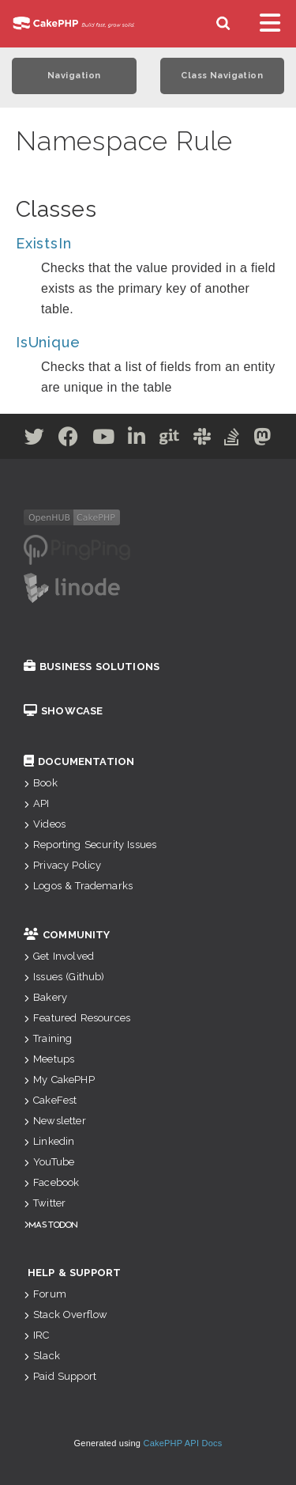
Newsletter (55, 1121)
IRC (37, 1335)
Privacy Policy (62, 865)
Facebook (51, 1182)
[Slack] (202, 439)
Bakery (45, 997)
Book (41, 783)
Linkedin (49, 1141)
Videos (45, 824)
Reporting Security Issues (90, 844)
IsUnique (48, 342)
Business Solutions (91, 666)
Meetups (49, 1059)
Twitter (45, 1203)
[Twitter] (35, 439)
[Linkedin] (137, 439)
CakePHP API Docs (183, 1443)
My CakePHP (59, 1079)
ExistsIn (43, 243)
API (37, 803)
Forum (45, 1294)
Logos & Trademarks (78, 886)
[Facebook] (69, 439)
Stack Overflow (65, 1314)
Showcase (63, 711)
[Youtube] (104, 439)
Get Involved (59, 956)
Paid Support (60, 1376)
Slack (42, 1356)
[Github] (170, 439)
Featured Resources (77, 1018)
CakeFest (50, 1100)
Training (48, 1038)
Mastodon (53, 1224)
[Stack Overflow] (232, 439)
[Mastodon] (262, 439)
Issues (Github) (64, 977)
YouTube (49, 1162)
